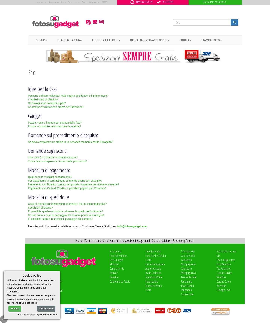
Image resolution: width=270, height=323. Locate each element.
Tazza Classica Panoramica (187, 288)
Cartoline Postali (153, 251)
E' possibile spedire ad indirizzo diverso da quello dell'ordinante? (65, 211)
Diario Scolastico (153, 273)
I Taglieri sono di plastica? (43, 99)
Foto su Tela (115, 251)
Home (79, 240)
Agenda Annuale (153, 268)
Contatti (190, 240)
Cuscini (77, 2)
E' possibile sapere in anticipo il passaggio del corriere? (60, 218)
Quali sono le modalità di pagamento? (50, 176)
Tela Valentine (224, 268)
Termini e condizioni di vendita (101, 240)
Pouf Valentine (224, 264)
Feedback (178, 240)
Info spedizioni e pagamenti (135, 240)
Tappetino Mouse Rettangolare (154, 279)
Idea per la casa (40, 2)
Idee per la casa (70, 40)
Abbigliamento (94, 2)
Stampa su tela (54, 2)
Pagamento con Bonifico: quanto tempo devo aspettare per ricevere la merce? (73, 184)
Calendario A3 (188, 256)
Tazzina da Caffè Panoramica (189, 279)
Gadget (185, 40)
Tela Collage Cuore (226, 260)
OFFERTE (104, 2)
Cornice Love (187, 294)
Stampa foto (211, 40)
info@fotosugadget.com (132, 226)
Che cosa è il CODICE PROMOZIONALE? (53, 157)
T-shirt (84, 2)
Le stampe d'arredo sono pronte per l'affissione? (56, 106)
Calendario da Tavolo (120, 281)
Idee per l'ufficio (106, 40)
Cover (42, 40)
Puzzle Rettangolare (155, 264)
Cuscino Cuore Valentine (224, 283)
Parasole (114, 273)
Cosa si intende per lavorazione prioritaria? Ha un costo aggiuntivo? (67, 203)
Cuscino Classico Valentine (224, 275)
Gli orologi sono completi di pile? (47, 103)
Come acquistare (161, 240)
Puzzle (63, 2)
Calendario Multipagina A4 (188, 262)
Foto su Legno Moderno (116, 262)
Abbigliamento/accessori (149, 40)
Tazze (70, 2)
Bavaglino (114, 277)
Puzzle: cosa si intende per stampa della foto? (55, 122)
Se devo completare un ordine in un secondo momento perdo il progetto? (70, 141)
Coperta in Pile (117, 268)
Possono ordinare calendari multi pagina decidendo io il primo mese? (68, 95)
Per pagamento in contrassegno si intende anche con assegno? (65, 180)
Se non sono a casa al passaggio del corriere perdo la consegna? (66, 215)
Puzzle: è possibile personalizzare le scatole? (54, 126)
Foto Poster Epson (118, 256)
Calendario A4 (188, 251)
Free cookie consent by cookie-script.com (37, 314)
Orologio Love (223, 290)
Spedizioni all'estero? (40, 207)
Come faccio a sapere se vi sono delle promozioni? (57, 161)
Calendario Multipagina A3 (188, 270)
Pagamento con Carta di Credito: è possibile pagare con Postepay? (67, 188)
